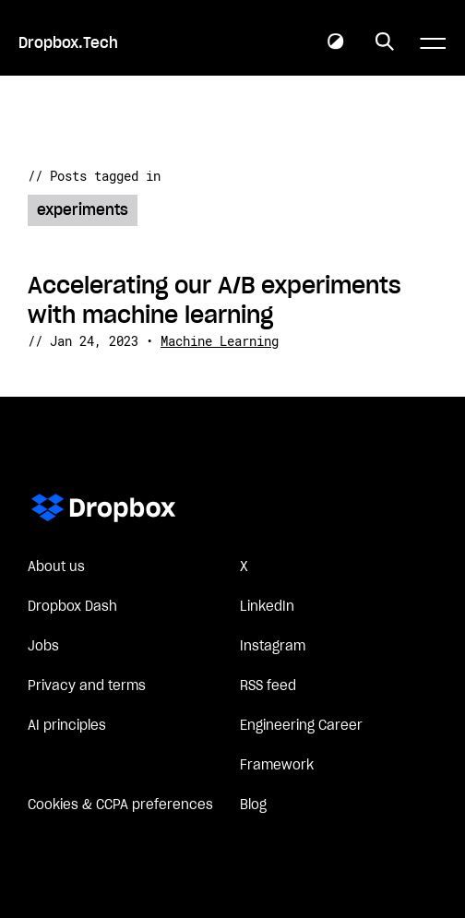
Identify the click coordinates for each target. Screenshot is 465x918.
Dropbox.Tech (68, 43)
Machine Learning (220, 341)
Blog (253, 805)
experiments (82, 210)
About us (56, 567)
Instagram (272, 646)
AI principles (67, 726)
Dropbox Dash (72, 607)
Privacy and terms (87, 686)
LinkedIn (267, 607)
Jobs (43, 646)
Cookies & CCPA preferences (120, 805)
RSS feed (268, 686)
